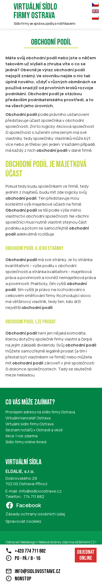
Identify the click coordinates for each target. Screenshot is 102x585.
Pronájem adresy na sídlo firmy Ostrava (40, 411)
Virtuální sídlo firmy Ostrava (35, 11)
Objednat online (86, 555)
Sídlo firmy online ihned (25, 441)
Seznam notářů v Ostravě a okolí (34, 429)
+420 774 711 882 (30, 551)
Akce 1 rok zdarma (21, 435)
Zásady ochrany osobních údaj (35, 514)
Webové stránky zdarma (56, 542)
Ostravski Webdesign (21, 542)
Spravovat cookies (23, 521)
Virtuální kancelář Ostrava (28, 417)
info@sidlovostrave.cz (40, 491)
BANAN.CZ (87, 542)
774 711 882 (33, 496)
